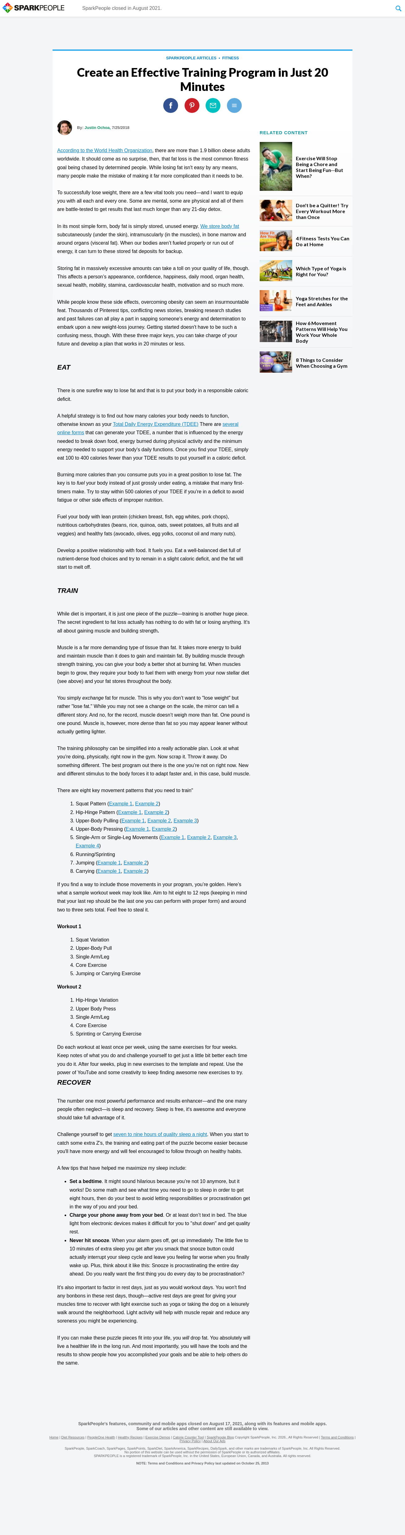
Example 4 (87, 845)
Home (53, 1437)
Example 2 (147, 803)
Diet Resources (72, 1437)
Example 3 (185, 820)
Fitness (230, 58)
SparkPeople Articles (191, 58)
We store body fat (219, 226)
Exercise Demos (157, 1437)
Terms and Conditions (337, 1437)
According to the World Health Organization (104, 150)
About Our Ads (214, 1441)
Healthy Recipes (130, 1437)
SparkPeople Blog (220, 1437)
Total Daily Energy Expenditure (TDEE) (155, 424)
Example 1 (121, 803)
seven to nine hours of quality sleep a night (160, 1134)
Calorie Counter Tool (188, 1437)
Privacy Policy (190, 1441)
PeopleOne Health (101, 1437)
